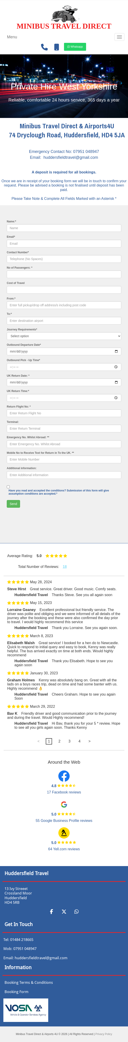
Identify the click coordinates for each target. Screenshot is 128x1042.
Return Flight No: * (19, 406)
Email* (11, 236)
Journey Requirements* (22, 329)
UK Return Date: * (18, 375)
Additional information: (22, 468)
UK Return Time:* (18, 391)
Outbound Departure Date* (24, 344)
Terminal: (13, 422)
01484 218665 (21, 939)
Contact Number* (18, 252)
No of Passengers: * (19, 267)
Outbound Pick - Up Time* (23, 360)
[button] (75, 47)
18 (65, 567)
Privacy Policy (103, 1034)
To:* (9, 314)
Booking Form (16, 991)
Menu (12, 37)
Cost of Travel (16, 283)
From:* (11, 298)
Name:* (11, 221)
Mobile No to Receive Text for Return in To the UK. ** (40, 452)
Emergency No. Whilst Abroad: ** (28, 437)
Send (13, 504)
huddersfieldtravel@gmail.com (70, 157)
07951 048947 (86, 151)
